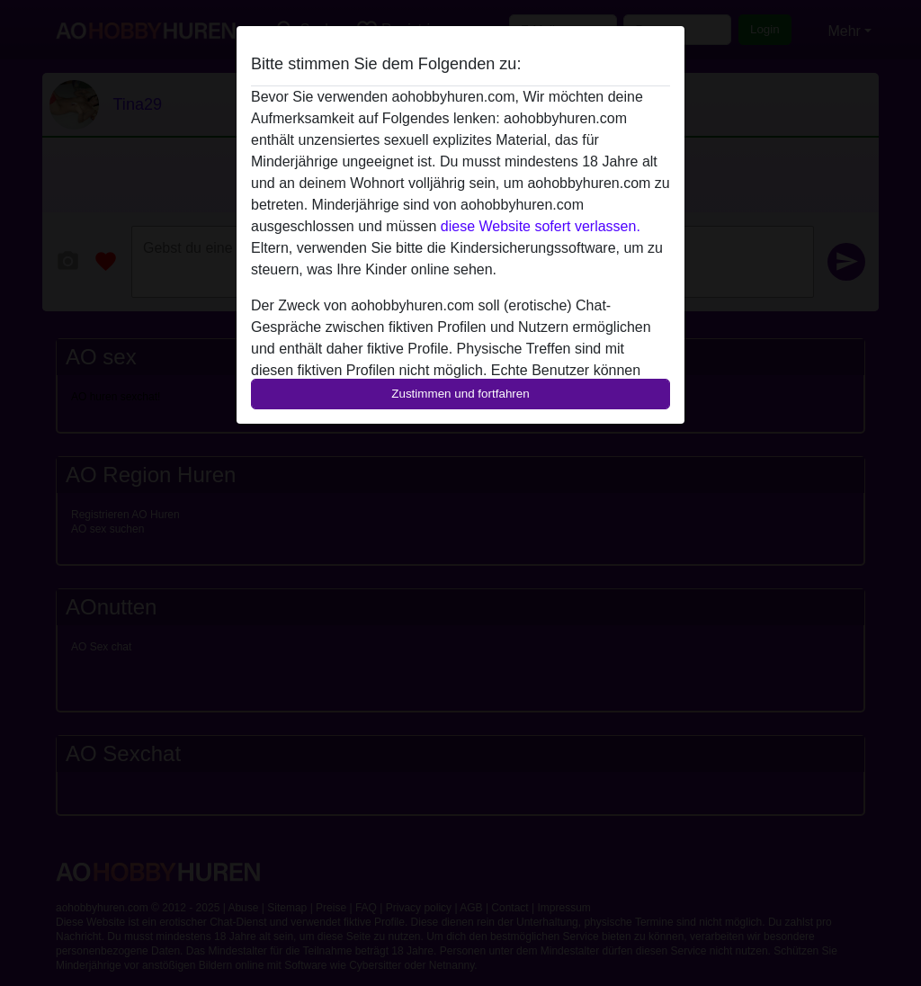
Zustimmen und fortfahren (460, 393)
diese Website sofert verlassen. (540, 226)
